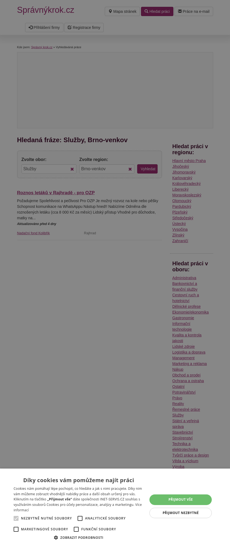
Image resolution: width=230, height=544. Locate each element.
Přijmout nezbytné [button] (180, 512)
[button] (79, 537)
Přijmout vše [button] (180, 499)
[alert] (115, 272)
